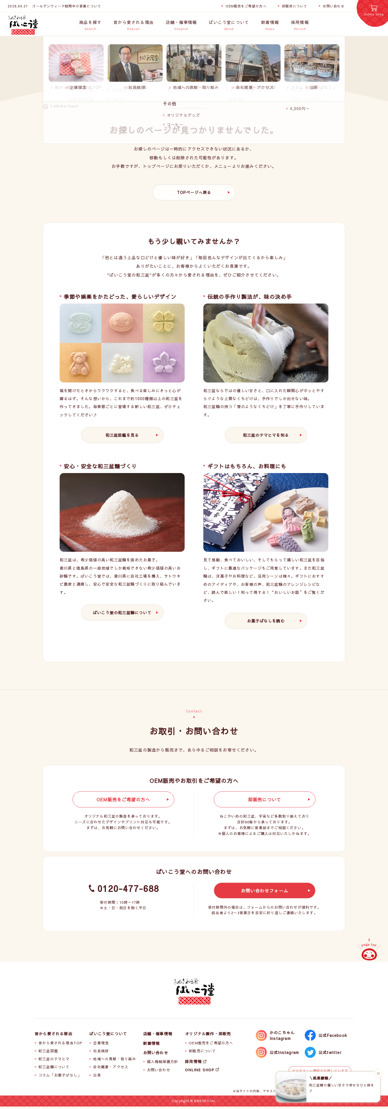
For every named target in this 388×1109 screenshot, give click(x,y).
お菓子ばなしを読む (266, 623)
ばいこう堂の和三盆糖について (122, 615)
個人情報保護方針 (162, 1064)
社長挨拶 (101, 1053)
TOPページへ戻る (194, 195)
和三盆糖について (54, 1069)
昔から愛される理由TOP (60, 1045)
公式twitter (330, 1055)
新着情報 (151, 1045)
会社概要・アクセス (110, 1069)
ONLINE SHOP (199, 1072)
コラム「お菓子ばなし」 (59, 1077)
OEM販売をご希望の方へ (246, 6)
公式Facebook (332, 1037)
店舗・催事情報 (157, 1036)
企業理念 (101, 1045)
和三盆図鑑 (48, 1053)
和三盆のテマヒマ (54, 1061)
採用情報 (193, 1064)
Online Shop (374, 14)
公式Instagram (284, 1055)
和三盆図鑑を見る (122, 437)
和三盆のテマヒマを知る (266, 437)
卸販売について (294, 6)
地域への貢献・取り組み (114, 1061)
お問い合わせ (334, 6)
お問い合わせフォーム (264, 893)
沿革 (97, 1077)
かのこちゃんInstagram (282, 1038)
